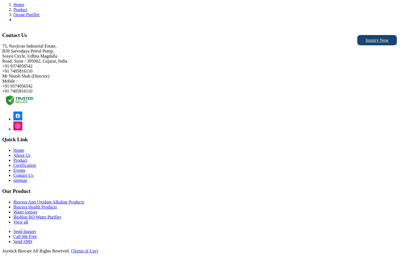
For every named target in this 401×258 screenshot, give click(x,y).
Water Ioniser (25, 212)
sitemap (20, 180)
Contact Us (23, 175)
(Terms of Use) (84, 251)
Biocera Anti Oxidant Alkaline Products (48, 202)
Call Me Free (25, 236)
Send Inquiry (24, 231)
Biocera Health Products (35, 207)
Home (18, 4)
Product (20, 9)
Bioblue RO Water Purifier (37, 217)
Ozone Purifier (26, 14)
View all (20, 222)
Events (19, 170)
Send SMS (22, 241)
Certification (24, 165)
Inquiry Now (377, 40)
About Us (22, 155)
